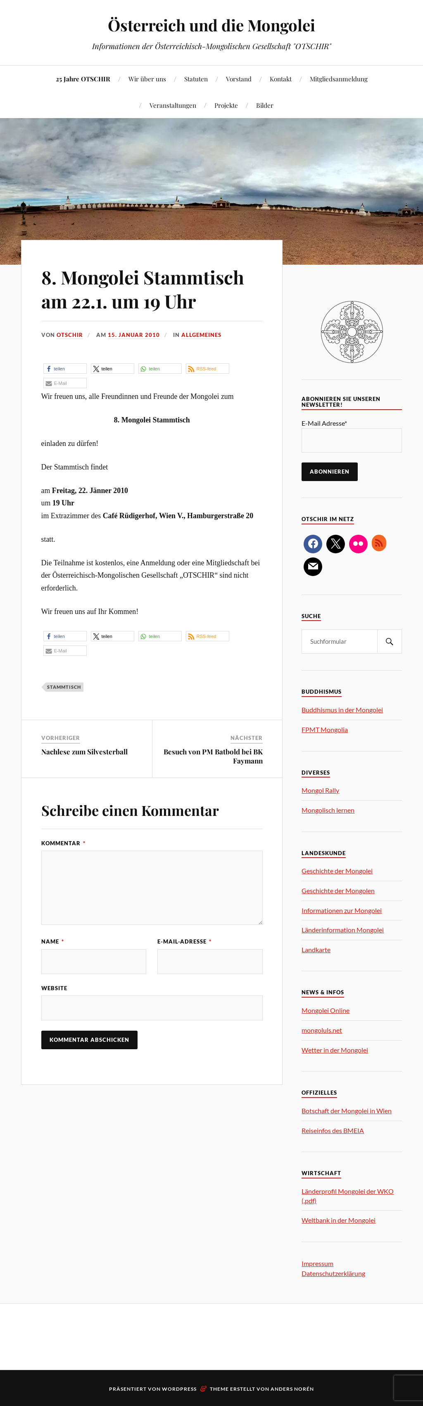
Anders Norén (292, 1389)
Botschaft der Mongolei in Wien (347, 1110)
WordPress (179, 1389)
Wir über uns (147, 78)
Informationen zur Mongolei (342, 910)
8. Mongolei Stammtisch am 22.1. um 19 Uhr (142, 289)
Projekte (226, 105)
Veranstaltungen (173, 105)
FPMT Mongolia (325, 729)
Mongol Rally (320, 790)
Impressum (317, 1263)
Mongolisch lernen (328, 810)
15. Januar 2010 (134, 335)
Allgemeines (201, 335)
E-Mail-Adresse (184, 941)
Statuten (196, 78)
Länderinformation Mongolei (343, 930)
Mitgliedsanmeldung (339, 78)
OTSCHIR (70, 335)
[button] (65, 368)
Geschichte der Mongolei (337, 871)
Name (52, 941)
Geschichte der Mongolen (338, 890)
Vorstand (239, 78)
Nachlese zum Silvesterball (84, 751)
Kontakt (281, 78)
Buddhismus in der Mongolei (342, 710)
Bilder (264, 105)
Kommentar (63, 843)
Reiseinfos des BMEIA (333, 1130)
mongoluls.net (322, 1030)
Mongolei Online (325, 1010)
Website (54, 988)
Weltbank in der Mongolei (338, 1220)
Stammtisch (64, 687)
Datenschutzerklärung (333, 1273)
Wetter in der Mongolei (335, 1050)
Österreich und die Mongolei (211, 25)
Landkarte (316, 949)
